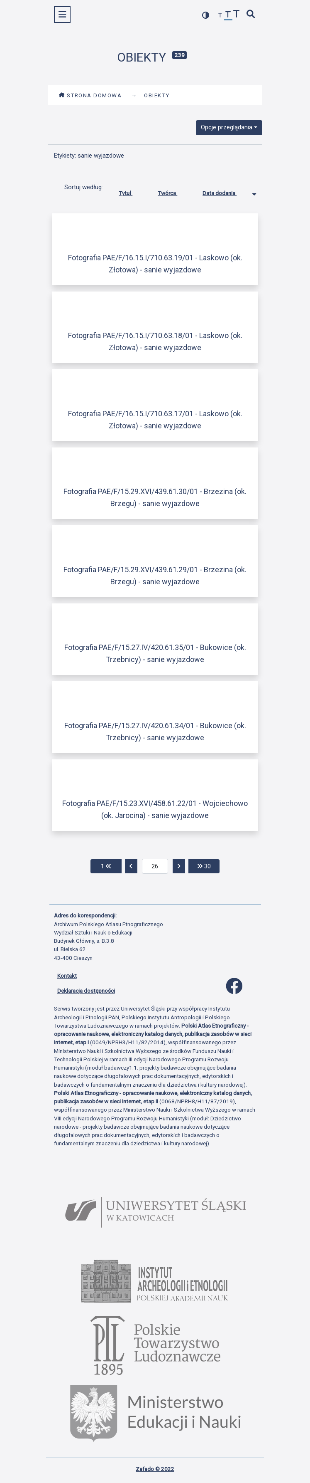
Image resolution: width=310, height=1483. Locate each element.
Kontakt (67, 975)
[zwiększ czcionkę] (236, 15)
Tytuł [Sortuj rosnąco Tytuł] (132, 191)
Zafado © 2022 (155, 1469)
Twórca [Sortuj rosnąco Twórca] (174, 191)
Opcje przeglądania (226, 127)
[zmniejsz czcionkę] (220, 15)
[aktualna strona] (155, 866)
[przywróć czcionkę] (228, 15)
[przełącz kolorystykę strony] (206, 15)
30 (208, 865)
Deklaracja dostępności (86, 990)
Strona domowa (90, 95)
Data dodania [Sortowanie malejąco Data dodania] (226, 191)
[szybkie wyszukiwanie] (251, 15)
